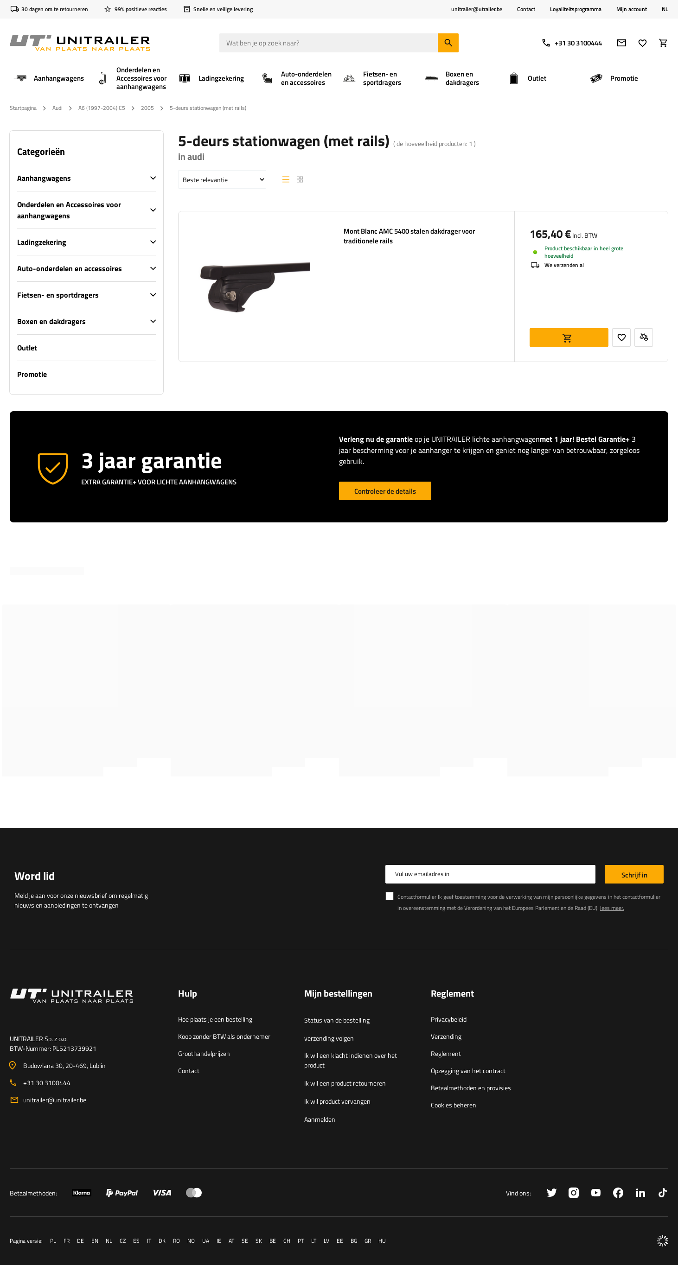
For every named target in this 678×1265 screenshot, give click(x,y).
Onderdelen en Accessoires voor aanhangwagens (69, 210)
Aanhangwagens (44, 178)
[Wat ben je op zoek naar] (339, 42)
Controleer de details (385, 491)
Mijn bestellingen (338, 993)
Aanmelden (319, 1119)
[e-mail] (622, 43)
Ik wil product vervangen (337, 1101)
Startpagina (23, 107)
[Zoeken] (448, 42)
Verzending (446, 1036)
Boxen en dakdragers (51, 321)
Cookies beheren (453, 1105)
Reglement (446, 1053)
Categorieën (41, 152)
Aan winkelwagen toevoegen (569, 337)
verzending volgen (329, 1038)
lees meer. (612, 907)
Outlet (27, 347)
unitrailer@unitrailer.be (54, 1100)
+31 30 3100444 (571, 43)
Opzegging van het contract (468, 1070)
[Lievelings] (642, 43)
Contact (526, 9)
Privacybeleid (449, 1019)
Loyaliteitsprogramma (575, 9)
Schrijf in (634, 875)
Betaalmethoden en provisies (471, 1088)
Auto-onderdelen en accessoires (69, 268)
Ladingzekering (41, 242)
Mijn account (631, 9)
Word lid (34, 875)
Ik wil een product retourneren (345, 1083)
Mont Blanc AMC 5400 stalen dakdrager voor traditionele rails (409, 236)
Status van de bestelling (337, 1020)
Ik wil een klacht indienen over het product (350, 1060)
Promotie (32, 374)
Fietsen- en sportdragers (58, 294)
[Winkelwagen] (663, 42)
